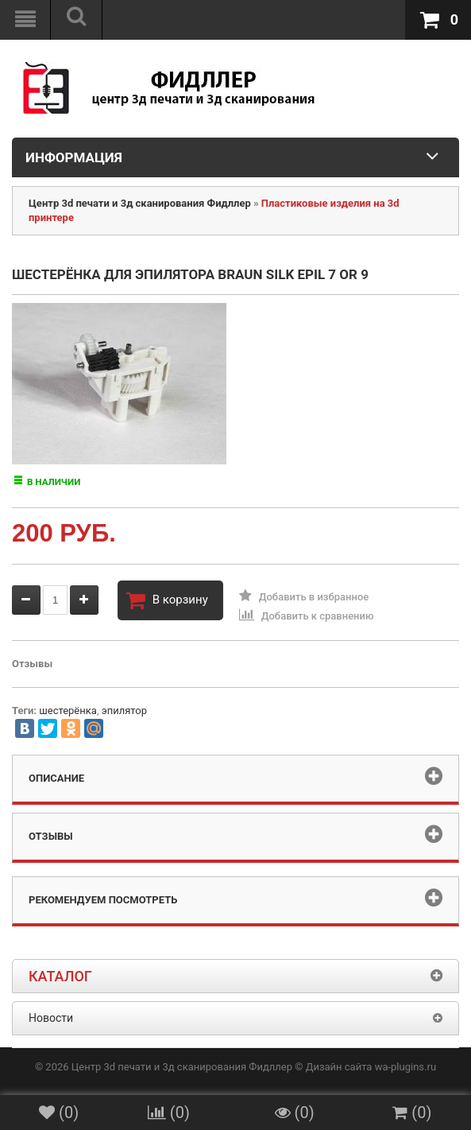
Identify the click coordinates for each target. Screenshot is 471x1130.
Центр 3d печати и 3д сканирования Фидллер (140, 203)
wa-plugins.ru (405, 1067)
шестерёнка (68, 710)
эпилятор (124, 710)
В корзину (167, 600)
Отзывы (32, 664)
